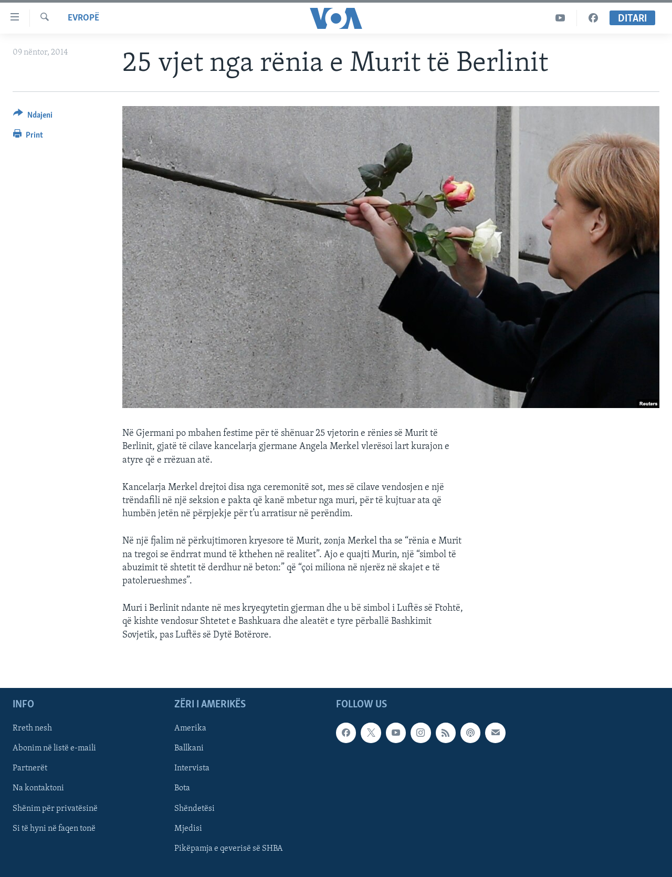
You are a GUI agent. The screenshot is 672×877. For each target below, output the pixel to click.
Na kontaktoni (38, 788)
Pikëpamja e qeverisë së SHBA (228, 848)
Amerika (190, 728)
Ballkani (189, 748)
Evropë (83, 18)
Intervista (191, 768)
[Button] (32, 117)
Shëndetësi (194, 808)
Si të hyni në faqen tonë (54, 828)
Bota (182, 788)
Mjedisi (188, 828)
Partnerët (30, 768)
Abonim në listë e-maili (54, 748)
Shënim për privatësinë (55, 808)
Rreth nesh (32, 728)
